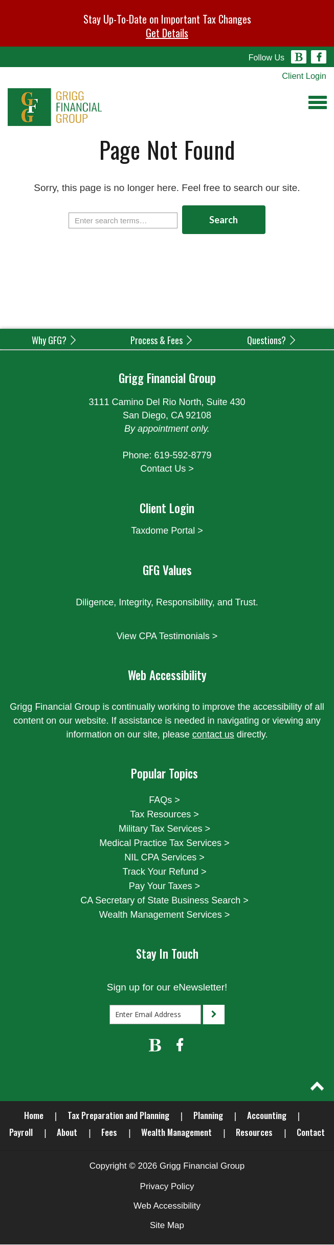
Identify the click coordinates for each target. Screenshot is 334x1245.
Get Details (167, 32)
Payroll (21, 1132)
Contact (311, 1132)
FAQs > (164, 800)
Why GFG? (55, 340)
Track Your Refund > (165, 872)
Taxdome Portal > (167, 531)
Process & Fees (162, 340)
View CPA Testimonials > (167, 636)
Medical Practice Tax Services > (164, 843)
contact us (213, 735)
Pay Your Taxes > (164, 886)
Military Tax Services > (164, 829)
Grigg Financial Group (202, 1166)
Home (33, 1115)
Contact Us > (167, 469)
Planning (208, 1115)
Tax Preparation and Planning (118, 1115)
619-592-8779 (182, 456)
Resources (254, 1132)
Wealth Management (176, 1132)
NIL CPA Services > (164, 858)
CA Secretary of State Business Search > (164, 901)
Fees (109, 1132)
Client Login (303, 76)
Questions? (272, 340)
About (67, 1132)
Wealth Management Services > (164, 915)
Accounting (266, 1115)
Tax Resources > (164, 815)
